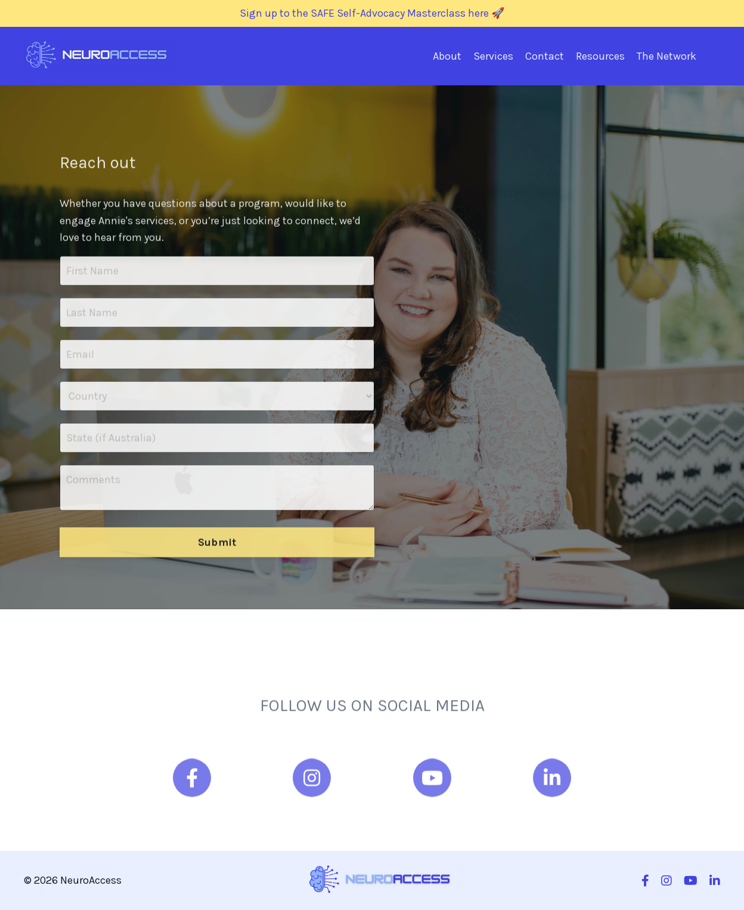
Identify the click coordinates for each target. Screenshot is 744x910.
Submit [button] (217, 549)
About (447, 56)
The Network (666, 56)
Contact (544, 56)
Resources (600, 56)
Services (493, 56)
